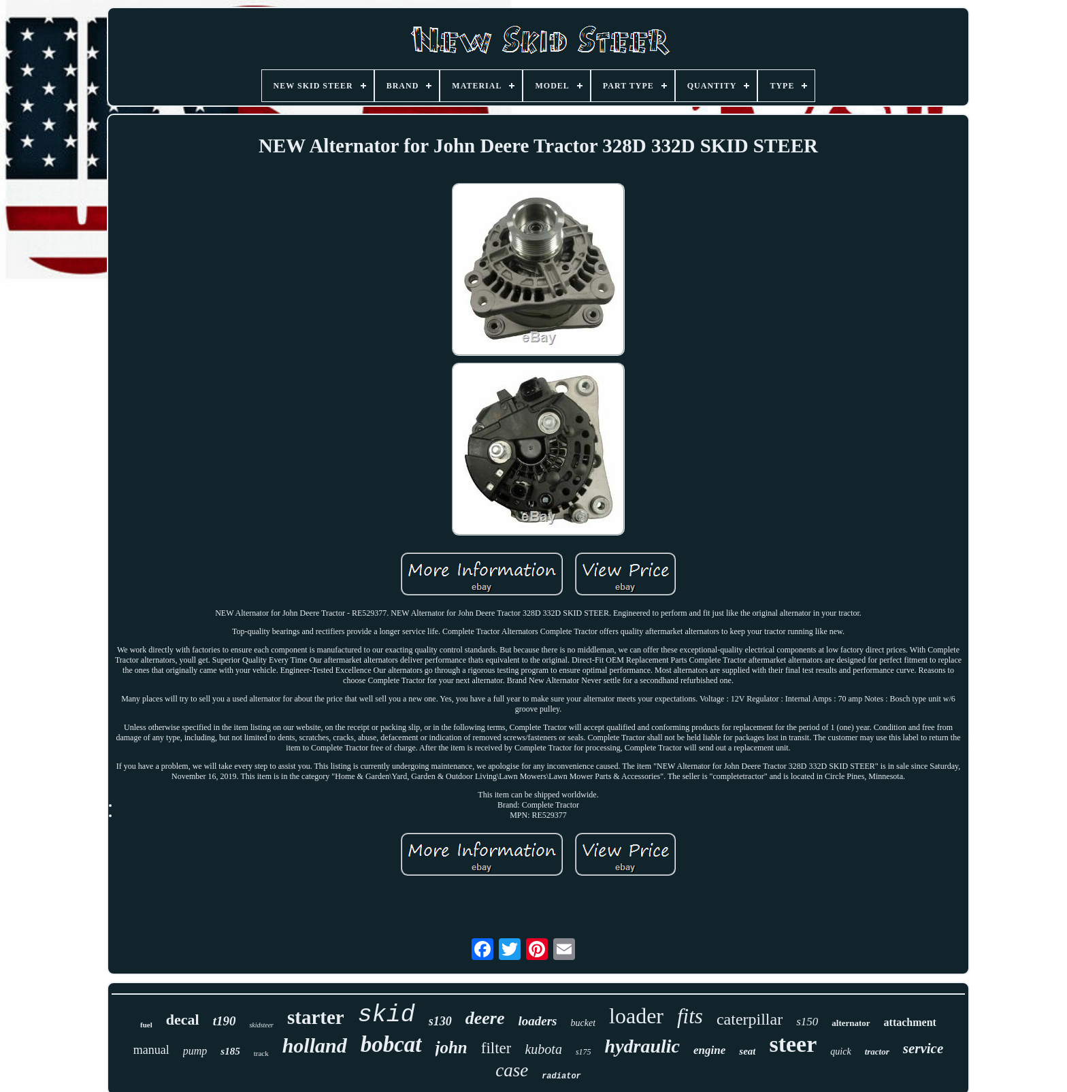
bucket (583, 1023)
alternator (851, 1023)
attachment (910, 1022)
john (451, 1047)
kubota (543, 1049)
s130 (440, 1021)
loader (636, 1016)
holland (314, 1045)
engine (709, 1050)
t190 (224, 1021)
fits (690, 1016)
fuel (146, 1025)
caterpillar (750, 1019)
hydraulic (642, 1046)
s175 (583, 1052)
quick (840, 1051)
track (261, 1053)
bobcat (391, 1044)
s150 (807, 1021)
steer (793, 1044)
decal (182, 1019)
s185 (230, 1051)
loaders (538, 1021)
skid (386, 1015)
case (511, 1070)
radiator (561, 1076)
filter (496, 1048)
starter (315, 1017)
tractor (877, 1051)
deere (485, 1018)
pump (195, 1051)
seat (747, 1051)
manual (151, 1050)
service (923, 1048)
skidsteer (261, 1025)
